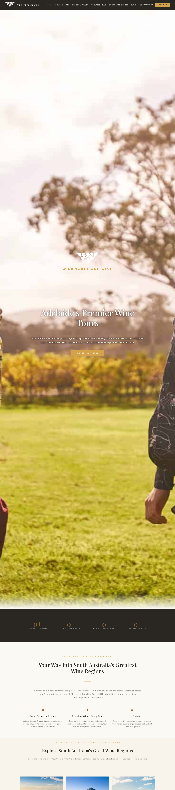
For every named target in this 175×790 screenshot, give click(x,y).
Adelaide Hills (98, 5)
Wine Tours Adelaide (28, 4)
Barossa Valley (80, 5)
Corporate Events (118, 5)
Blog (133, 5)
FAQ (140, 5)
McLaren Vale (62, 5)
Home (50, 5)
